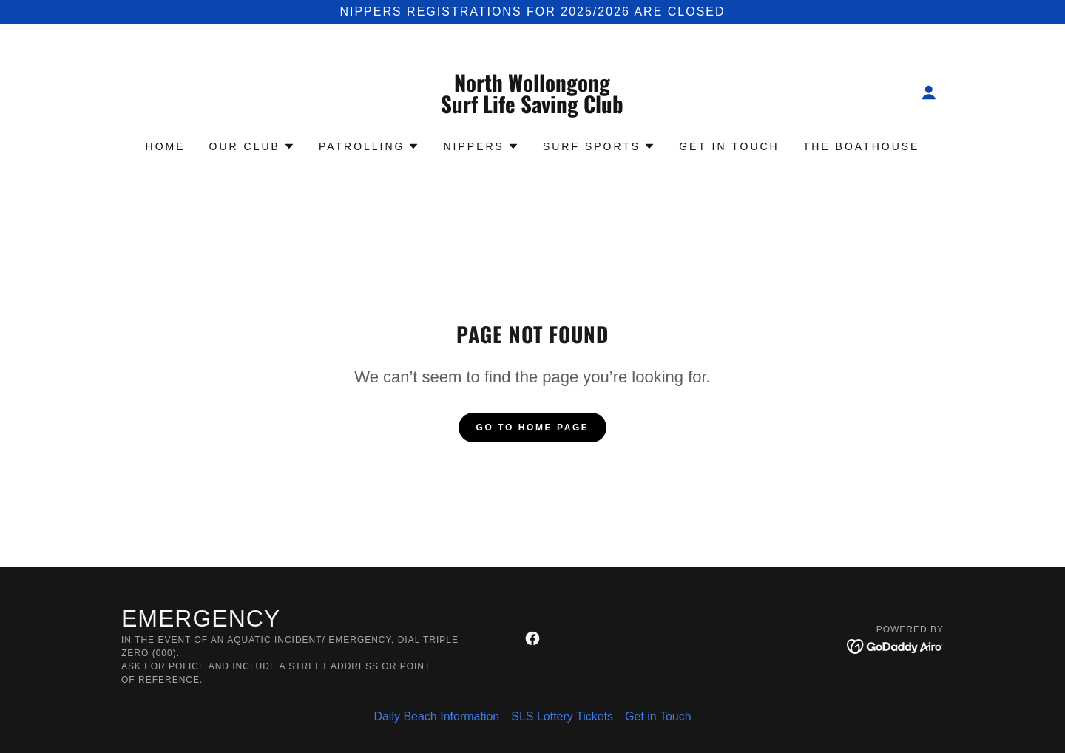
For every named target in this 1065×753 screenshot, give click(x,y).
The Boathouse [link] (861, 146)
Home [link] (166, 146)
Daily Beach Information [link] (436, 716)
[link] (532, 109)
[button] (929, 92)
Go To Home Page (532, 427)
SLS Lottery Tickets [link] (562, 716)
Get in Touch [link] (729, 146)
